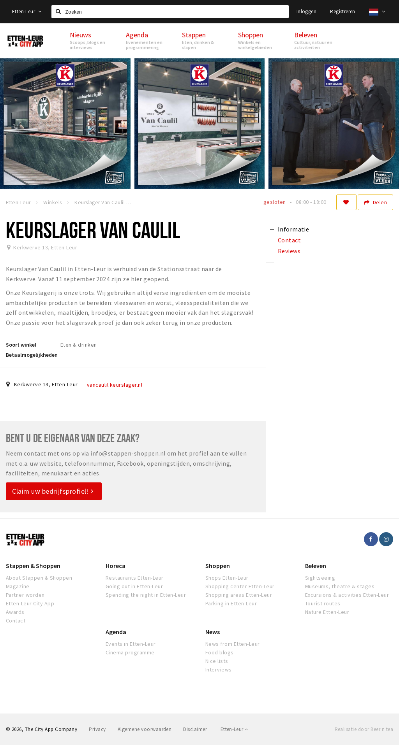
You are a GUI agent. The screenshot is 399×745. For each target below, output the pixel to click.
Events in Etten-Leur (131, 643)
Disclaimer (195, 729)
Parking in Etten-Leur (231, 603)
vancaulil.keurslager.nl (114, 384)
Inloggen (306, 11)
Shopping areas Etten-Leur (238, 594)
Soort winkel (21, 344)
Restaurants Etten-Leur (135, 577)
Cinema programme (130, 652)
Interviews (218, 669)
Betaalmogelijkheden (32, 354)
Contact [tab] (289, 240)
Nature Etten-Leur (327, 611)
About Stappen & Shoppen (39, 577)
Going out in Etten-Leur (134, 586)
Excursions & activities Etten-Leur (347, 594)
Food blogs (219, 652)
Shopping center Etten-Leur (239, 586)
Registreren (342, 11)
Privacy (97, 729)
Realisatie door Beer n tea (364, 729)
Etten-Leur (27, 11)
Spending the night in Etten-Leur (146, 594)
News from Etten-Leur (232, 643)
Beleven (315, 566)
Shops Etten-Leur (227, 577)
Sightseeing (320, 577)
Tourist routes (323, 603)
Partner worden (25, 594)
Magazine (18, 586)
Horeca (115, 566)
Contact (15, 620)
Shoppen (217, 566)
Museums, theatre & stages (339, 586)
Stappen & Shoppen (33, 566)
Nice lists (216, 660)
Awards (15, 611)
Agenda (116, 632)
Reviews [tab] (289, 251)
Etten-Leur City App (30, 603)
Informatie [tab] (293, 229)
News (212, 632)
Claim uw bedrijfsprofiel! (53, 491)
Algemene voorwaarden (145, 729)
